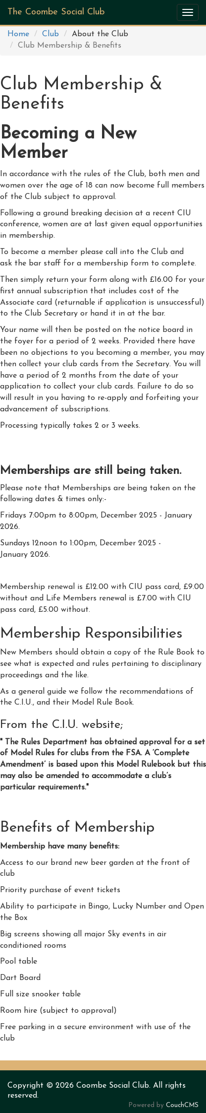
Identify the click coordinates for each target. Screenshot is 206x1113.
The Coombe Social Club (55, 12)
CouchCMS (182, 1105)
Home (18, 34)
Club (50, 34)
